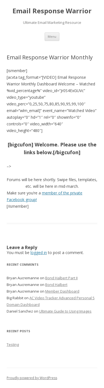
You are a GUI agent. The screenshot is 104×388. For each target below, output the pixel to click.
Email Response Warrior (52, 11)
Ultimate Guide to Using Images (65, 311)
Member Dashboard (62, 291)
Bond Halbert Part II (61, 277)
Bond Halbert (56, 284)
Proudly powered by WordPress (32, 378)
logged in (39, 252)
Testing (13, 344)
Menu (52, 36)
